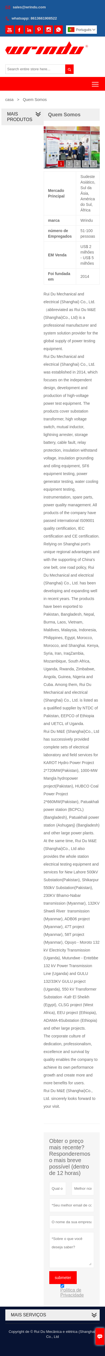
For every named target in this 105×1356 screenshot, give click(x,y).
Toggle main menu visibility (95, 82)
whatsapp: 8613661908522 (34, 18)
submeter (63, 1277)
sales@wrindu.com (29, 7)
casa (9, 99)
